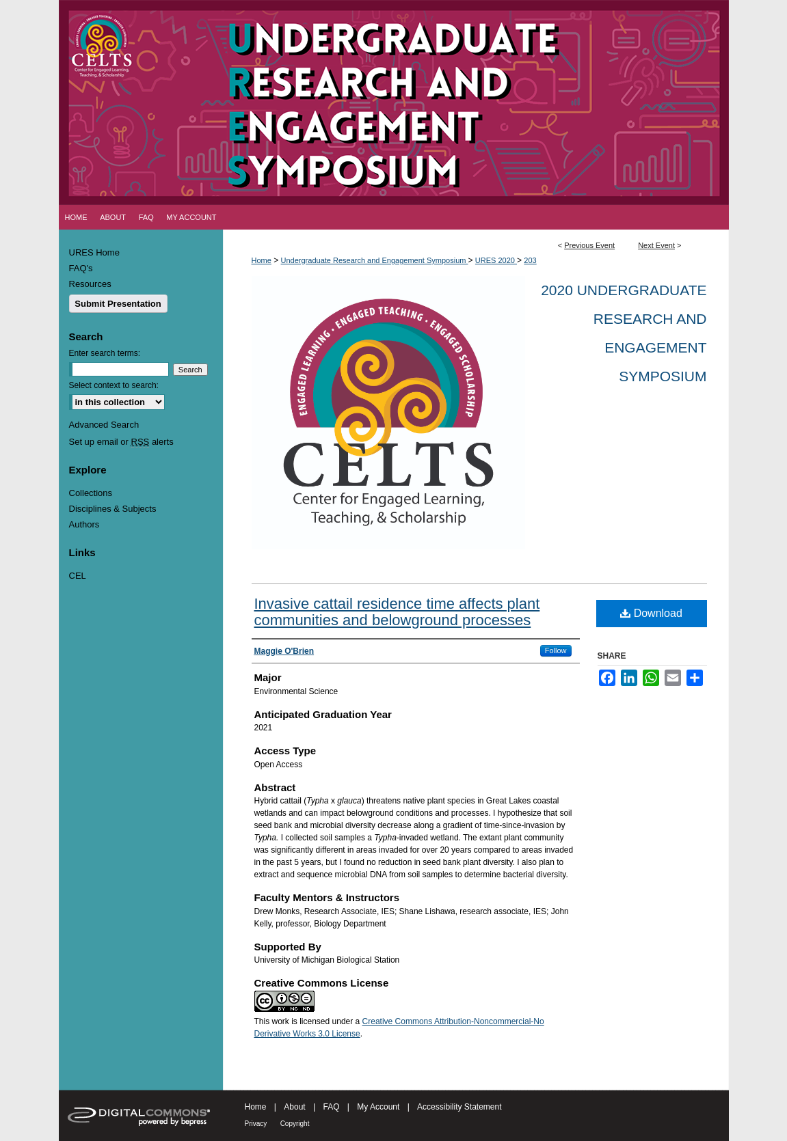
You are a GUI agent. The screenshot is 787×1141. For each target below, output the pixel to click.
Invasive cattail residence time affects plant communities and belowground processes (397, 612)
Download (651, 613)
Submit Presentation (118, 304)
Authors (84, 524)
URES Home (94, 252)
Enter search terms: (105, 353)
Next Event (656, 245)
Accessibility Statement (459, 1107)
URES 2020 (496, 260)
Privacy (256, 1123)
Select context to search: (114, 385)
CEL (77, 575)
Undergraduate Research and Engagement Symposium (374, 260)
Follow (556, 650)
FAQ (331, 1107)
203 (530, 260)
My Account (378, 1107)
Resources (90, 284)
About (294, 1107)
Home (261, 260)
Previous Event (589, 245)
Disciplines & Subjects (113, 509)
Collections (91, 493)
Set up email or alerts (121, 442)
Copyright (295, 1123)
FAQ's (81, 268)
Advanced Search (104, 425)
